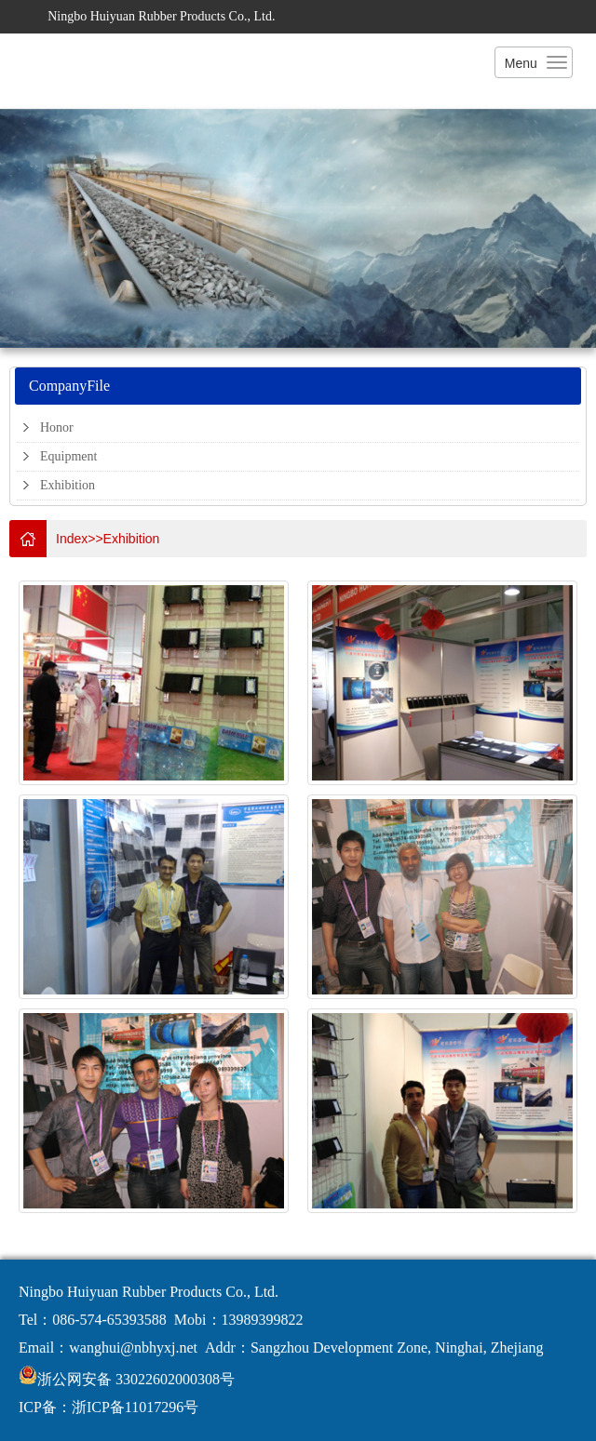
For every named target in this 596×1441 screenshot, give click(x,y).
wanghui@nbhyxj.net (133, 1347)
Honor (57, 427)
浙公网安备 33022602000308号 (136, 1379)
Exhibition (67, 485)
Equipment (68, 456)
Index (72, 538)
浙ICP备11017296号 (135, 1407)
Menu (521, 63)
